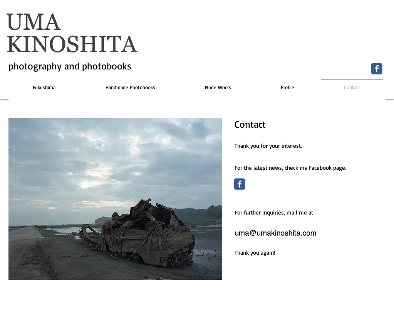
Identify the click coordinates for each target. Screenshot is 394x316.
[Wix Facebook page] (376, 68)
